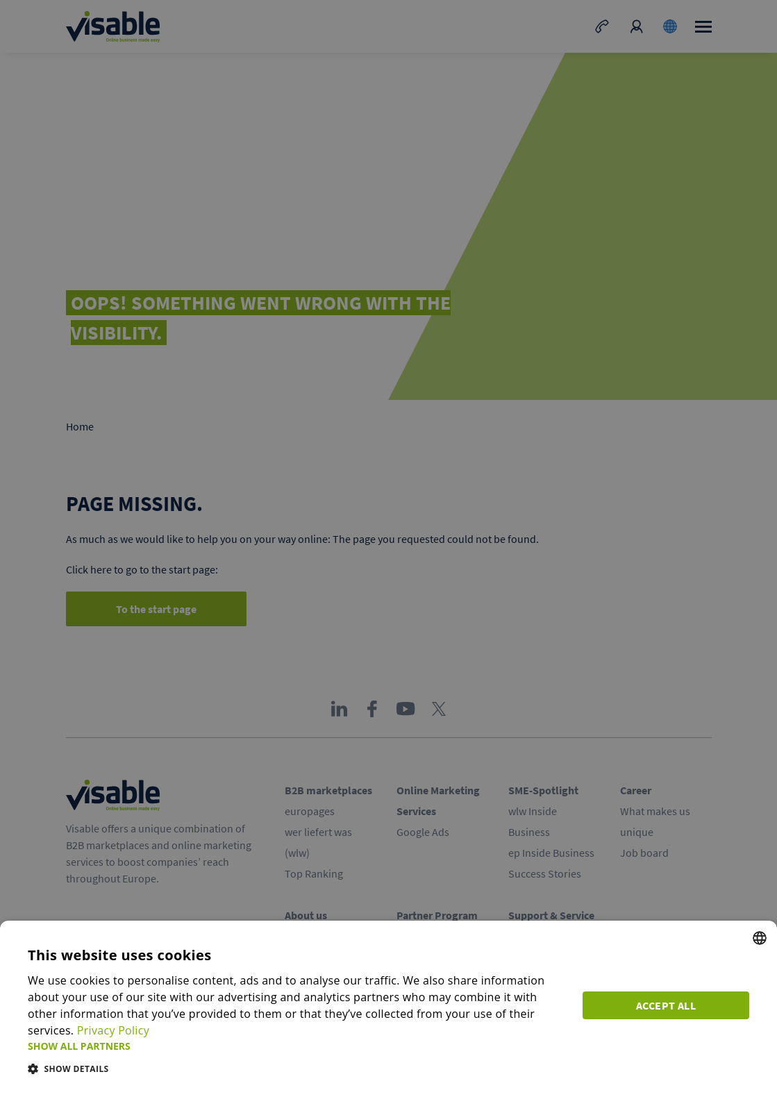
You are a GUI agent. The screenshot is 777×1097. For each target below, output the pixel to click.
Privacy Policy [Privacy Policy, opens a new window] (113, 1030)
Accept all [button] (666, 1005)
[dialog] (388, 1009)
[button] (297, 1046)
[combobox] (760, 938)
